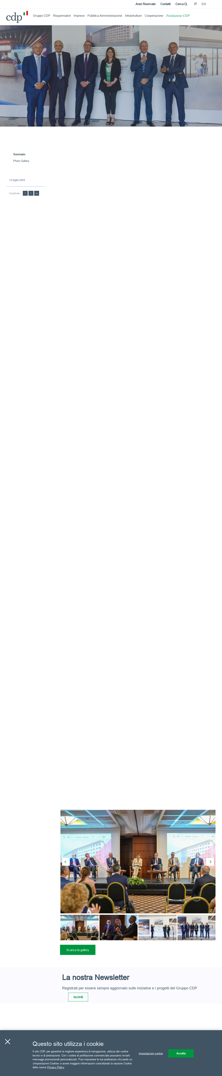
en (204, 4)
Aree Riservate (145, 4)
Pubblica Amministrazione (104, 15)
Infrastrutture (133, 15)
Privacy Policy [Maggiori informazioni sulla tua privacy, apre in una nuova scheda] (55, 1067)
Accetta (181, 1053)
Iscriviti (78, 997)
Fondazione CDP (177, 16)
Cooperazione (154, 15)
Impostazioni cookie (151, 1053)
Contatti (165, 4)
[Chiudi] (7, 1041)
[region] (111, 1053)
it (195, 4)
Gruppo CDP (41, 15)
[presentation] (66, 862)
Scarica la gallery (77, 950)
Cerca (181, 4)
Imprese (79, 15)
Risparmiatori (62, 15)
